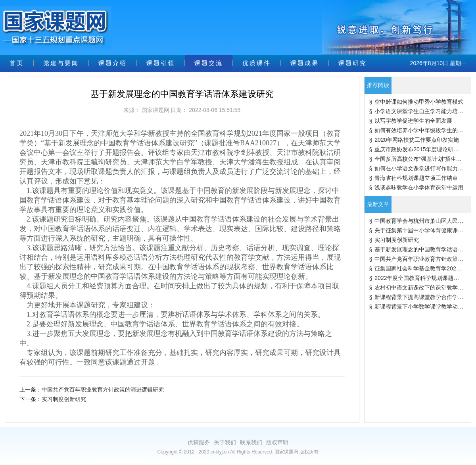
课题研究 (352, 63)
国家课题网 (155, 110)
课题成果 (304, 63)
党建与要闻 (61, 63)
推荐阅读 (378, 85)
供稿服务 (199, 442)
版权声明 (277, 442)
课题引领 (160, 63)
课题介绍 (112, 63)
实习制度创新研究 (64, 399)
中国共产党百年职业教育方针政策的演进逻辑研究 (103, 389)
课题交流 (208, 63)
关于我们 (225, 442)
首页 (17, 63)
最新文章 (378, 204)
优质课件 (256, 63)
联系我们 (251, 442)
